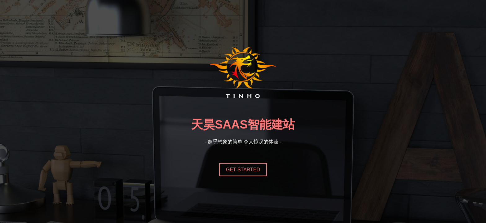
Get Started (243, 169)
